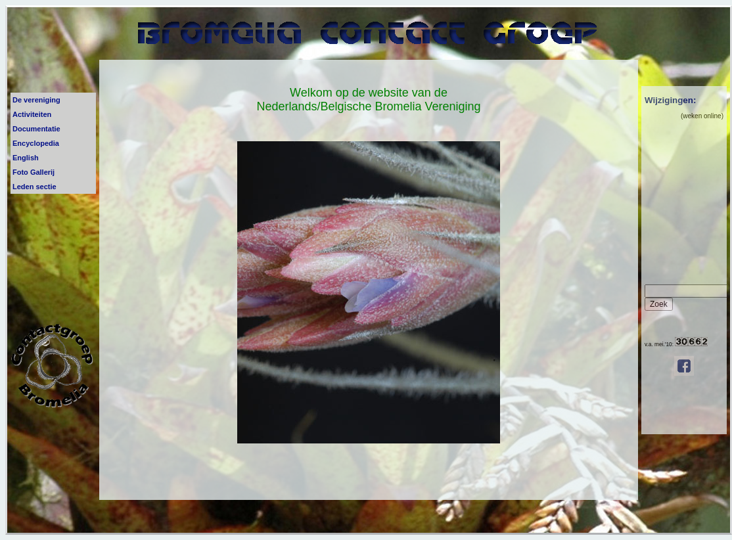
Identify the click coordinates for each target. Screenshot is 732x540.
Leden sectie (34, 187)
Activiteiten (31, 114)
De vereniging (36, 100)
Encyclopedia (35, 143)
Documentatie (36, 129)
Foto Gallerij (33, 172)
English (25, 158)
